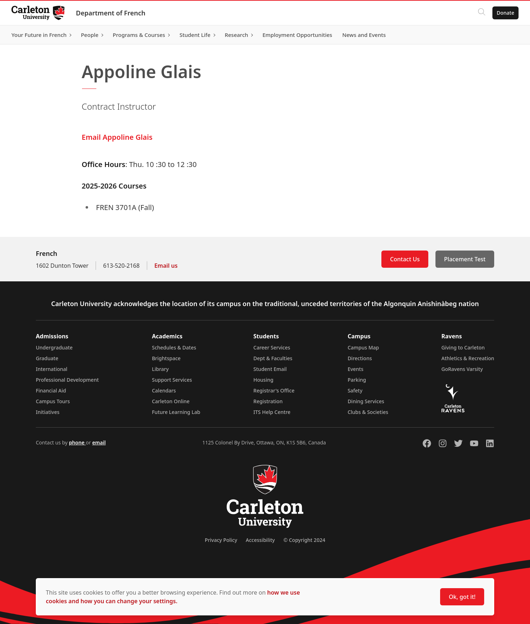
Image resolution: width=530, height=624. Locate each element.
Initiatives (47, 412)
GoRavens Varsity (462, 369)
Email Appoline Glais (117, 137)
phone (77, 442)
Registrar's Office (274, 390)
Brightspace (166, 358)
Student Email (270, 369)
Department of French (110, 13)
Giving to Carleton (463, 347)
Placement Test (465, 259)
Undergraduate (54, 347)
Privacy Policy (221, 540)
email (99, 442)
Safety (355, 390)
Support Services (172, 379)
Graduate (47, 358)
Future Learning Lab (176, 412)
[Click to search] (481, 12)
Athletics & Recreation (468, 358)
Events (355, 369)
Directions (360, 358)
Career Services (272, 347)
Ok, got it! (462, 597)
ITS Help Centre (272, 412)
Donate (505, 12)
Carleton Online (170, 401)
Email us (166, 266)
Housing (264, 379)
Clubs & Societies (368, 412)
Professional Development (67, 379)
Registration (268, 401)
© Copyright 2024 (304, 540)
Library (160, 369)
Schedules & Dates (174, 347)
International (51, 369)
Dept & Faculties (273, 358)
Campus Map (363, 347)
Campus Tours (53, 401)
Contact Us (405, 259)
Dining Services (366, 401)
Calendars (164, 390)
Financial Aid (51, 390)
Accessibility (260, 540)
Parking (357, 379)
